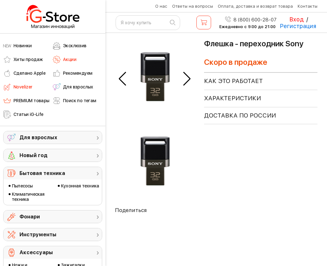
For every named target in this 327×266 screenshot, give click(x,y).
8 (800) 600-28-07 (251, 20)
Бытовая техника (42, 173)
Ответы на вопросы (192, 6)
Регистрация (298, 26)
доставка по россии (240, 115)
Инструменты (38, 235)
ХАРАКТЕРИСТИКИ (232, 98)
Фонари (29, 217)
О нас (161, 6)
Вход (296, 19)
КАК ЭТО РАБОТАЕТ (233, 81)
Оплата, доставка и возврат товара (255, 6)
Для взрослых (38, 137)
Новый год (33, 155)
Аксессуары (36, 252)
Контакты (307, 6)
